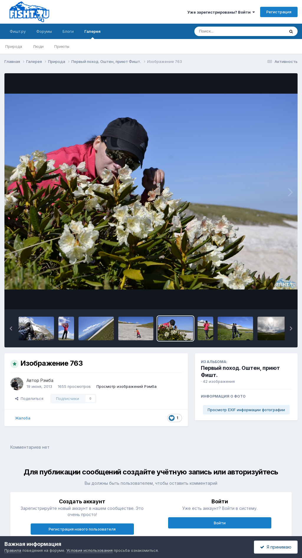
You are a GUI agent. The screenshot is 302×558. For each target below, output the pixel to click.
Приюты (61, 46)
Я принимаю (275, 546)
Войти (220, 522)
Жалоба (22, 418)
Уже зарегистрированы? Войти (221, 12)
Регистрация (278, 11)
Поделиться (29, 398)
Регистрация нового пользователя (82, 529)
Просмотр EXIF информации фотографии (246, 409)
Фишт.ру (18, 31)
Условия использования (89, 550)
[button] (10, 328)
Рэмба (46, 380)
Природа (13, 46)
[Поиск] (228, 31)
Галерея (92, 34)
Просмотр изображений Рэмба (126, 386)
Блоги (68, 31)
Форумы (44, 31)
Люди (38, 46)
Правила (12, 550)
